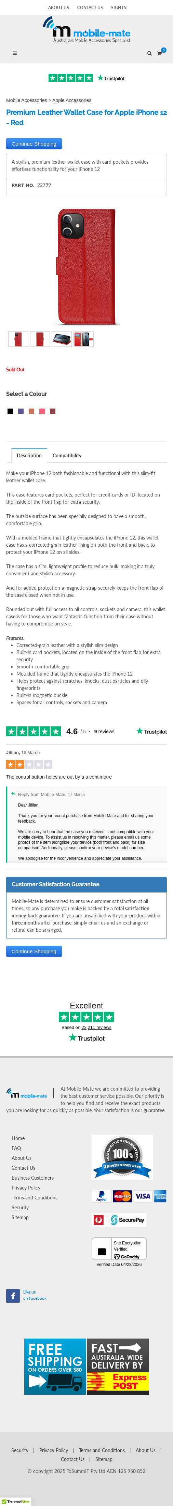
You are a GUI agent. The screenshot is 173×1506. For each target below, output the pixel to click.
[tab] (29, 455)
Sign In (119, 7)
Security (20, 1207)
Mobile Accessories (26, 100)
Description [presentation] (29, 455)
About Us (58, 7)
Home (18, 1138)
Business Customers (33, 1178)
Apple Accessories (71, 100)
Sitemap (20, 1217)
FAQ (16, 1148)
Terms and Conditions (34, 1197)
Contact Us (90, 7)
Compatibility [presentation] (67, 455)
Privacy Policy (26, 1188)
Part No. (23, 185)
